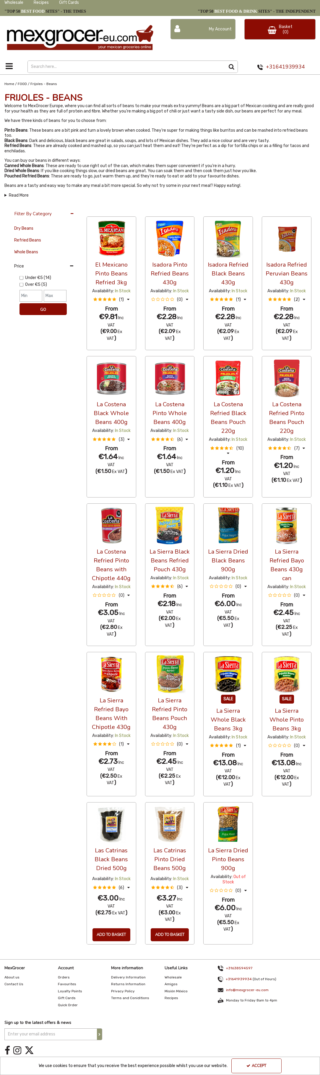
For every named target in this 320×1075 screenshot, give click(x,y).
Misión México (176, 991)
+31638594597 (234, 968)
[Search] (126, 67)
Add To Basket (111, 934)
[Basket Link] (280, 29)
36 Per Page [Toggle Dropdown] (99, 210)
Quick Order (68, 1005)
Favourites (67, 984)
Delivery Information (128, 977)
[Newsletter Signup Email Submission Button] (99, 1034)
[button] (111, 299)
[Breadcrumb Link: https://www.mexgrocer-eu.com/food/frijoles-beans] (43, 84)
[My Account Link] (203, 29)
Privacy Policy (123, 991)
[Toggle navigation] (9, 66)
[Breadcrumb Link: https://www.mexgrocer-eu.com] (9, 84)
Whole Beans (26, 252)
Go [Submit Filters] (43, 309)
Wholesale (13, 2)
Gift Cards (69, 2)
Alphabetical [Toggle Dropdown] (131, 210)
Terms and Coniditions (130, 998)
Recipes (41, 2)
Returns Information (128, 984)
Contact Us (13, 984)
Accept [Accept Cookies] (256, 1066)
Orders (64, 977)
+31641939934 (285, 66)
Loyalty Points (70, 991)
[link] (7, 1050)
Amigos (171, 984)
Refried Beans (27, 240)
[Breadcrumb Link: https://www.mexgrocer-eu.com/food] (22, 84)
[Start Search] (232, 67)
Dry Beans (23, 228)
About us (12, 977)
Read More (19, 195)
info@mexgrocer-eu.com (247, 989)
